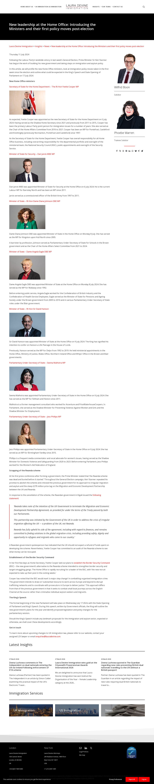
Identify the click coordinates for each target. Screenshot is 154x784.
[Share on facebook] (117, 150)
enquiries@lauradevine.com (48, 636)
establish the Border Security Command (92, 563)
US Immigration (55, 7)
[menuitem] (22, 6)
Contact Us (118, 7)
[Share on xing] (138, 150)
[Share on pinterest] (126, 150)
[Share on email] (142, 150)
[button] (144, 6)
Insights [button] (97, 7)
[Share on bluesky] (135, 150)
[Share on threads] (123, 150)
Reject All (132, 779)
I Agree (144, 779)
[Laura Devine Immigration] (77, 6)
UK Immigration (41, 7)
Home (23, 7)
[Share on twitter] (120, 150)
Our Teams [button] (107, 7)
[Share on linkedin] (129, 150)
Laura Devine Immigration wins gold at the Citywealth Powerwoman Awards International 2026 (76, 665)
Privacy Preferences (115, 779)
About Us (30, 7)
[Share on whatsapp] (132, 150)
